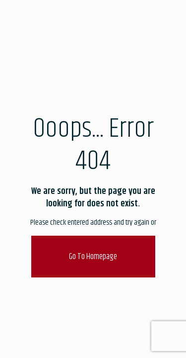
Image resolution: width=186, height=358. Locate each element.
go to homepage (93, 256)
